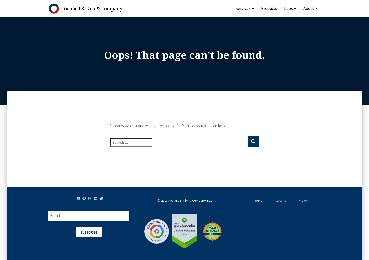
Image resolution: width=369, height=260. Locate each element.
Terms (257, 200)
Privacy (303, 200)
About (310, 8)
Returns (280, 200)
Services (245, 8)
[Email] (88, 216)
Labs (290, 8)
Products (269, 8)
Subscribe (89, 232)
